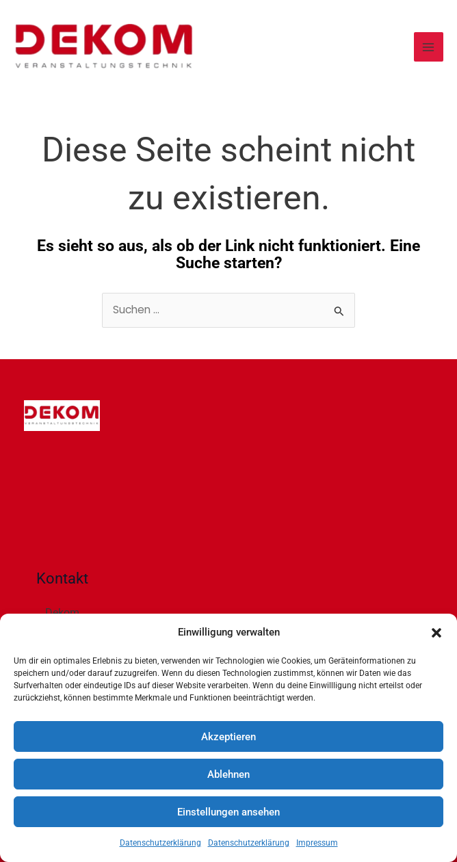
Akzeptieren (228, 737)
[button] (436, 633)
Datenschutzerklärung (160, 843)
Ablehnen (228, 774)
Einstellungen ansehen (228, 812)
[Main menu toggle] (428, 47)
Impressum (317, 843)
